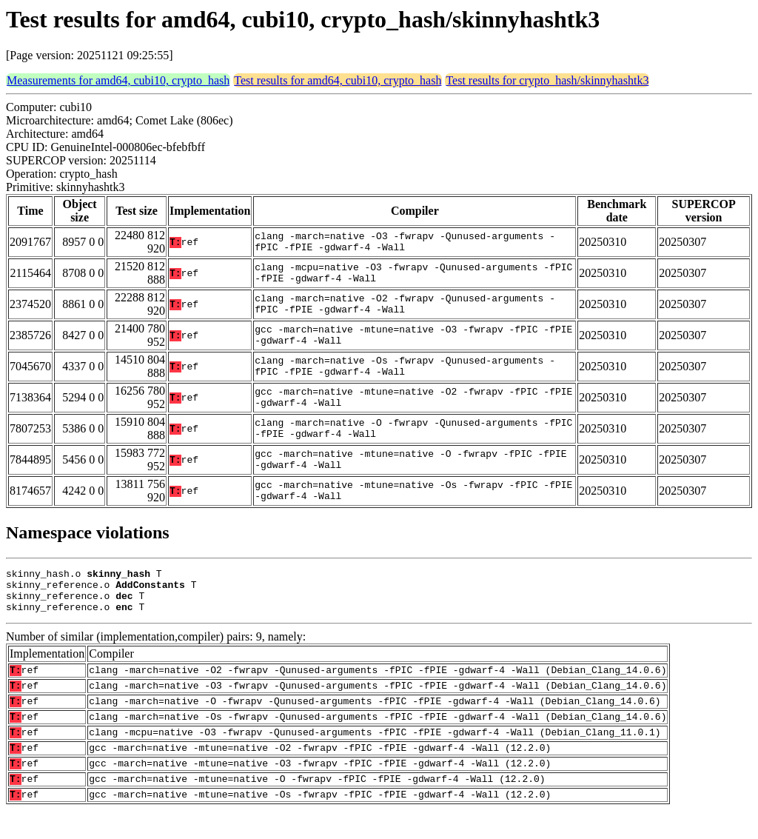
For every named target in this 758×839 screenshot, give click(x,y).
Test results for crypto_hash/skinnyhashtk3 (547, 80)
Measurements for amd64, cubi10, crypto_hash (118, 80)
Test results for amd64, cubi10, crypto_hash (337, 80)
